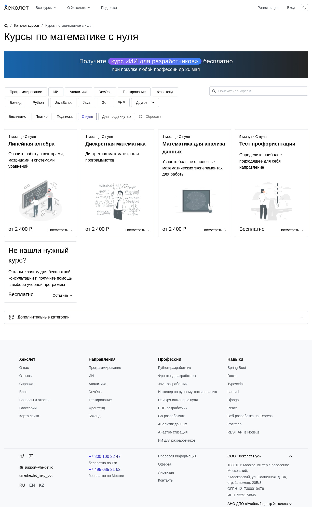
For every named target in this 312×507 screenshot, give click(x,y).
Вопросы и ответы (34, 400)
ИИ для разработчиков (177, 440)
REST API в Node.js (243, 432)
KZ (41, 485)
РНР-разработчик (172, 408)
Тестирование (100, 400)
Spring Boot (236, 368)
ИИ (91, 376)
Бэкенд (94, 416)
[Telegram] (21, 457)
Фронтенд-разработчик (177, 376)
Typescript (235, 384)
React (232, 408)
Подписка (109, 8)
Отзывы (25, 376)
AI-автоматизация (173, 432)
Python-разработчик (174, 368)
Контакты (165, 480)
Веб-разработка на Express (250, 416)
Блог (23, 392)
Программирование (105, 368)
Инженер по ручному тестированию (187, 392)
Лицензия (166, 472)
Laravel (233, 392)
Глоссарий (28, 408)
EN (32, 485)
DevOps (95, 392)
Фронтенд (97, 408)
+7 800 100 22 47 (104, 456)
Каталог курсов (26, 25)
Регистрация (267, 8)
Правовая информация (177, 456)
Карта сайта (29, 416)
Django (233, 400)
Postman (234, 424)
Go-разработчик (171, 416)
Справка (26, 384)
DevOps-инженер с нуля (178, 400)
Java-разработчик (172, 384)
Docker (233, 376)
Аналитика (97, 384)
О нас (24, 368)
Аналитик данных (172, 424)
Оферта (164, 464)
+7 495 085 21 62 (104, 469)
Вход (291, 8)
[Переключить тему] (304, 7)
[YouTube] (31, 457)
